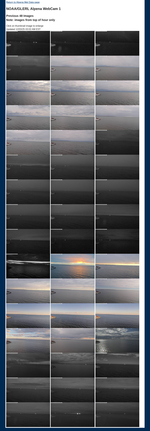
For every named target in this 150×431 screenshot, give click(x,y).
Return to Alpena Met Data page (23, 2)
